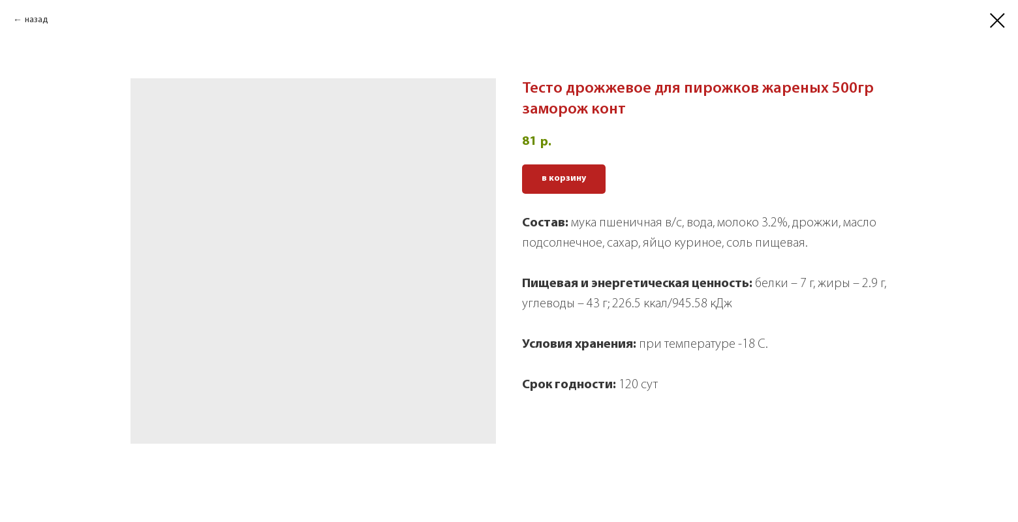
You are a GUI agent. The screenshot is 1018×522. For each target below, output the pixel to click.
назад (36, 20)
